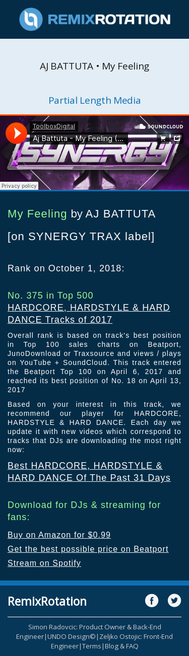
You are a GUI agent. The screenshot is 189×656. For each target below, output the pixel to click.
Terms (91, 645)
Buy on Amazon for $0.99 (59, 535)
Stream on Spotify (44, 563)
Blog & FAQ (122, 645)
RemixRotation (47, 601)
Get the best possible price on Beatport (88, 549)
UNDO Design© (71, 636)
